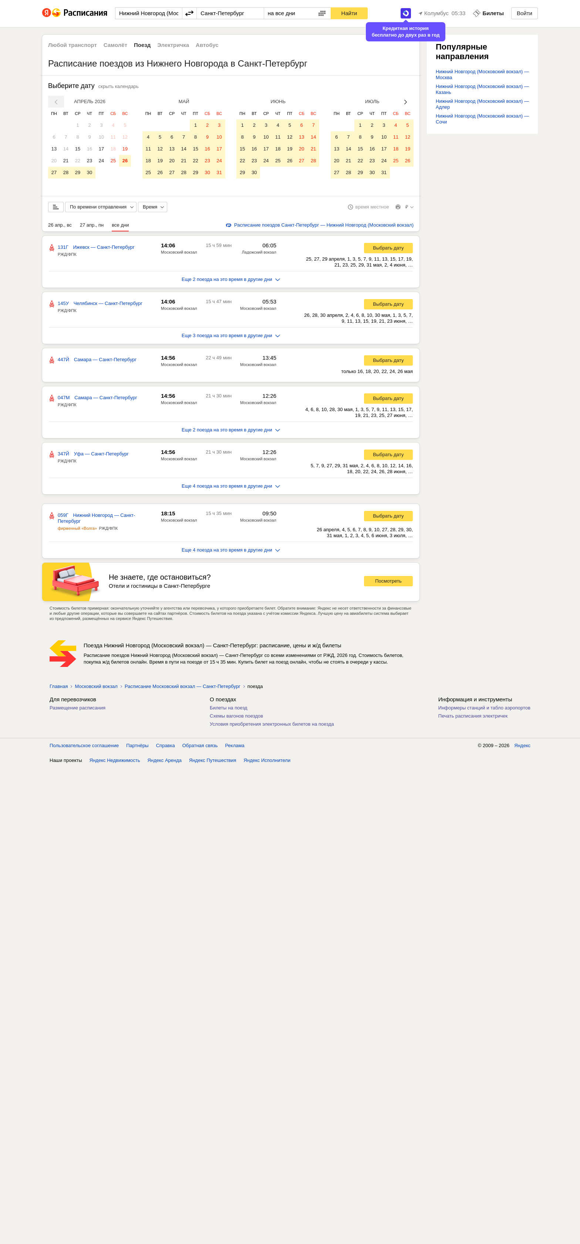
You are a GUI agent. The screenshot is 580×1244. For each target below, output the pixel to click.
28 (65, 172)
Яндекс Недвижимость (115, 760)
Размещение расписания (77, 708)
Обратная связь (200, 745)
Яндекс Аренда (165, 760)
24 (101, 160)
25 (113, 160)
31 (219, 172)
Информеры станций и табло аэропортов (484, 708)
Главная (59, 686)
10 (101, 137)
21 (65, 160)
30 (89, 172)
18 (113, 149)
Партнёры (137, 745)
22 (77, 160)
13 (54, 149)
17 (101, 149)
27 (54, 172)
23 (89, 160)
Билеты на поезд (228, 708)
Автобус (207, 45)
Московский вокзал (179, 252)
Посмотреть (388, 581)
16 (89, 149)
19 (125, 149)
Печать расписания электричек (473, 716)
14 (65, 149)
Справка (165, 745)
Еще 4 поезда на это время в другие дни (231, 486)
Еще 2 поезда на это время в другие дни (231, 279)
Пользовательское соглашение (84, 745)
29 (77, 172)
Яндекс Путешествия (212, 760)
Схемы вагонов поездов (236, 716)
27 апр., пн (92, 225)
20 (54, 160)
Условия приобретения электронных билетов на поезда (272, 724)
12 (125, 137)
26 (125, 160)
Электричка (173, 45)
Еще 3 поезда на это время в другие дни (231, 335)
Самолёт (115, 45)
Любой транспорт (72, 45)
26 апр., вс (60, 225)
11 (113, 137)
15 (77, 149)
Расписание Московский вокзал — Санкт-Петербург (182, 686)
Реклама (235, 745)
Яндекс (522, 745)
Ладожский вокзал (259, 252)
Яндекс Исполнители (267, 760)
